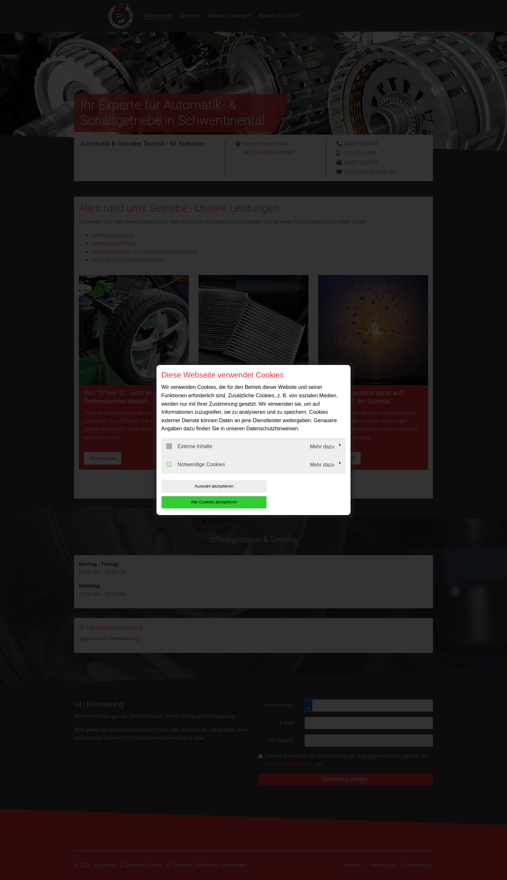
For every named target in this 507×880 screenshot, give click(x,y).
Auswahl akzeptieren (202, 494)
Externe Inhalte (189, 454)
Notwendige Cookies (195, 472)
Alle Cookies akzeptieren (304, 494)
